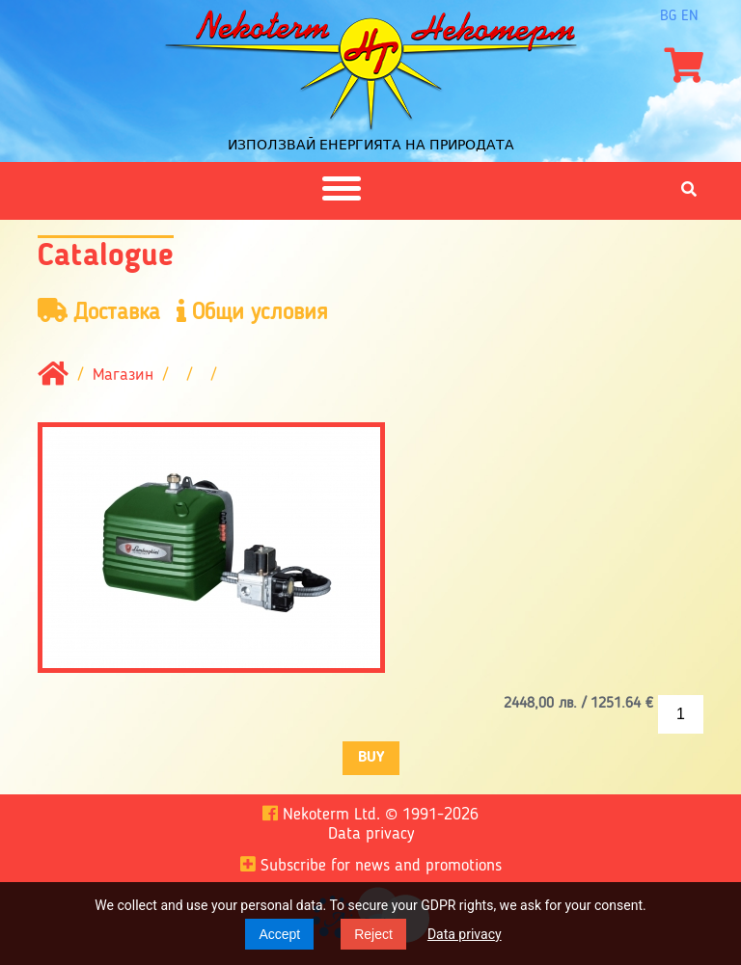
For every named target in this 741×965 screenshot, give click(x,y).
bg (668, 16)
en (690, 16)
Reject (373, 934)
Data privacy (464, 934)
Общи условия (252, 312)
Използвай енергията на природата (371, 144)
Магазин (123, 375)
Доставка (99, 312)
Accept (279, 934)
